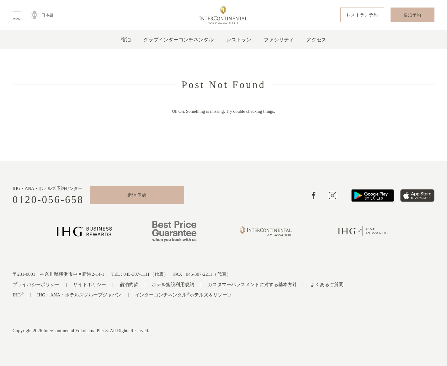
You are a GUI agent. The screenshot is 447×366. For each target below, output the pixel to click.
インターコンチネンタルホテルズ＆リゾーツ (183, 295)
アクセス (316, 39)
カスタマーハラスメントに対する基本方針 (252, 284)
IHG (18, 295)
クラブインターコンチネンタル (178, 39)
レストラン (238, 39)
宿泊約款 (129, 284)
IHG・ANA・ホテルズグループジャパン (79, 294)
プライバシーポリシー (36, 284)
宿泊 (126, 39)
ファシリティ (279, 39)
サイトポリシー (89, 284)
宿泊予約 (137, 195)
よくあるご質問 (327, 284)
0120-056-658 (48, 200)
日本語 (47, 15)
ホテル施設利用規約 (173, 284)
